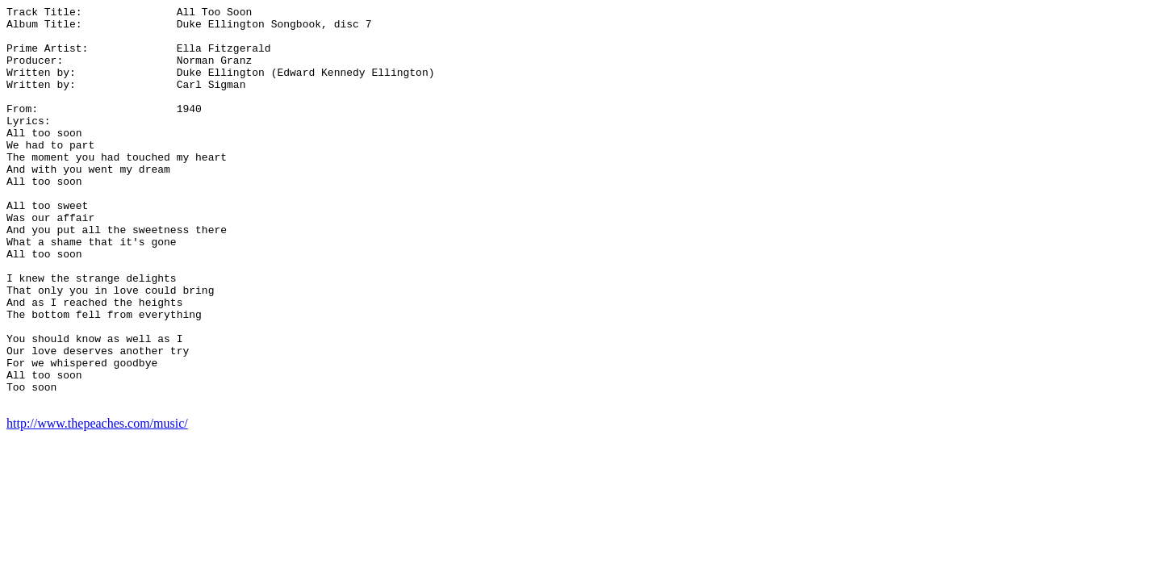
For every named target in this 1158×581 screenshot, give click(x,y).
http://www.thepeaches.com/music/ (97, 503)
